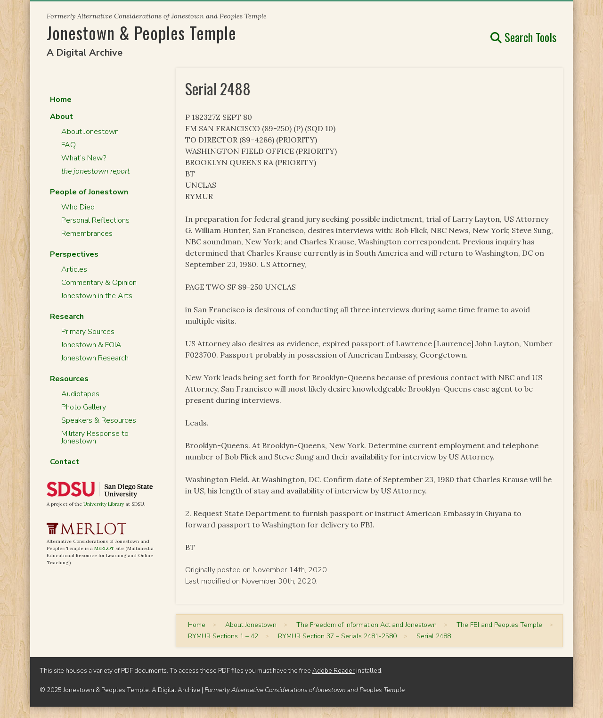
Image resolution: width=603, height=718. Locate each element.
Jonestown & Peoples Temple (141, 32)
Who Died (78, 207)
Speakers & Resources (98, 420)
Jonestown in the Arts (96, 296)
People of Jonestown (89, 192)
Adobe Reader (333, 670)
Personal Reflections (95, 220)
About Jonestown (90, 131)
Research (67, 316)
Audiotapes (80, 394)
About (61, 116)
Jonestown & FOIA (91, 345)
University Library (103, 504)
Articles (74, 269)
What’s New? (83, 158)
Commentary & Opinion (99, 282)
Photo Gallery (83, 407)
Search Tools (523, 36)
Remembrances (87, 233)
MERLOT (104, 548)
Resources (69, 379)
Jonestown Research (95, 358)
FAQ (68, 145)
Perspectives (74, 254)
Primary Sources (87, 331)
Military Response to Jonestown (95, 437)
